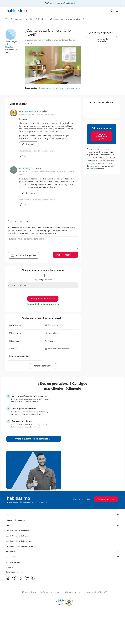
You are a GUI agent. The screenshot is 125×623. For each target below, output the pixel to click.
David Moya (25, 169)
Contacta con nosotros (14, 572)
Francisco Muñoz (27, 111)
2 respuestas (31, 88)
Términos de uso (29, 592)
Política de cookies (71, 592)
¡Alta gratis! (71, 3)
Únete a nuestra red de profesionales (33, 439)
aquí (93, 160)
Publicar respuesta (65, 255)
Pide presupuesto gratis (43, 299)
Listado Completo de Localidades (19, 546)
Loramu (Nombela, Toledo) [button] (31, 115)
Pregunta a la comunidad (101, 40)
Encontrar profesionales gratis (101, 136)
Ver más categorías (42, 366)
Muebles (42, 19)
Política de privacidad (50, 592)
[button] (10, 34)
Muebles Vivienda (20, 285)
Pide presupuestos (106, 499)
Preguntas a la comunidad (22, 19)
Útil (23, 156)
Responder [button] (28, 144)
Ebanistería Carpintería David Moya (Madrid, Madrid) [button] (43, 172)
